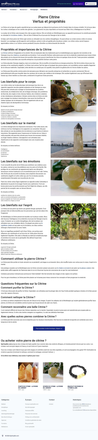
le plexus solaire (85, 268)
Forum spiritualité (29, 426)
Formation (4, 423)
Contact (51, 404)
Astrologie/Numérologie (7, 413)
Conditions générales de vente (33, 420)
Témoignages (34, 9)
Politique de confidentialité (32, 417)
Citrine (5, 53)
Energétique (4, 407)
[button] (49, 328)
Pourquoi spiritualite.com (31, 404)
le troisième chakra (16, 35)
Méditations (44, 9)
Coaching (3, 410)
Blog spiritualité (29, 423)
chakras (16, 55)
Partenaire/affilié (29, 410)
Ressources (23, 9)
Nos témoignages (30, 407)
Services (3, 9)
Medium (3, 404)
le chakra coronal (63, 268)
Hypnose (3, 420)
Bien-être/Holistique (6, 417)
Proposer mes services (64, 3)
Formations (13, 9)
